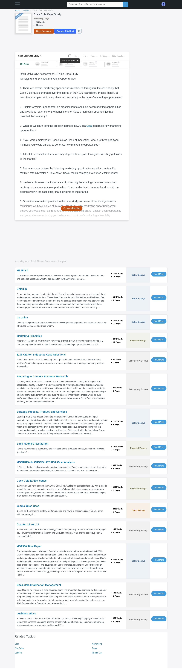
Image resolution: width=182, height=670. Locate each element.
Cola (89, 125)
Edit (85, 56)
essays (26, 10)
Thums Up (97, 653)
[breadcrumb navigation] (91, 11)
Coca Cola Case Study (43, 10)
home (17, 10)
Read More (159, 274)
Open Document (43, 31)
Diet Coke (19, 648)
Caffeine (18, 653)
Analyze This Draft (65, 31)
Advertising (97, 644)
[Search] (125, 4)
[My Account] (164, 4)
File (76, 56)
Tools (94, 56)
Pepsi (94, 648)
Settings (104, 56)
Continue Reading (71, 208)
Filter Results (118, 56)
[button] (17, 5)
